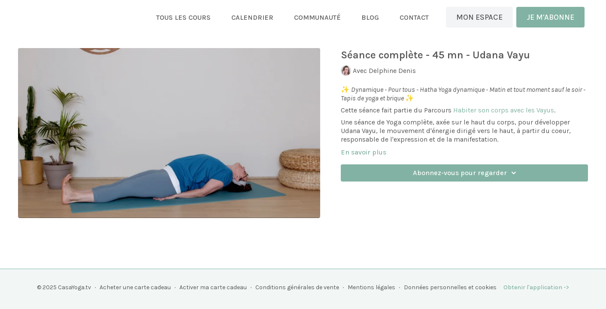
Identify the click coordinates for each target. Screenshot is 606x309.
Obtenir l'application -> (536, 287)
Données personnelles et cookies (450, 287)
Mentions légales (371, 287)
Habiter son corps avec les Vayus (503, 110)
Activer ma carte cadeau (213, 287)
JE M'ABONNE (550, 17)
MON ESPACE (479, 17)
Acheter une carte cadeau (135, 287)
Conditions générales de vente (297, 287)
